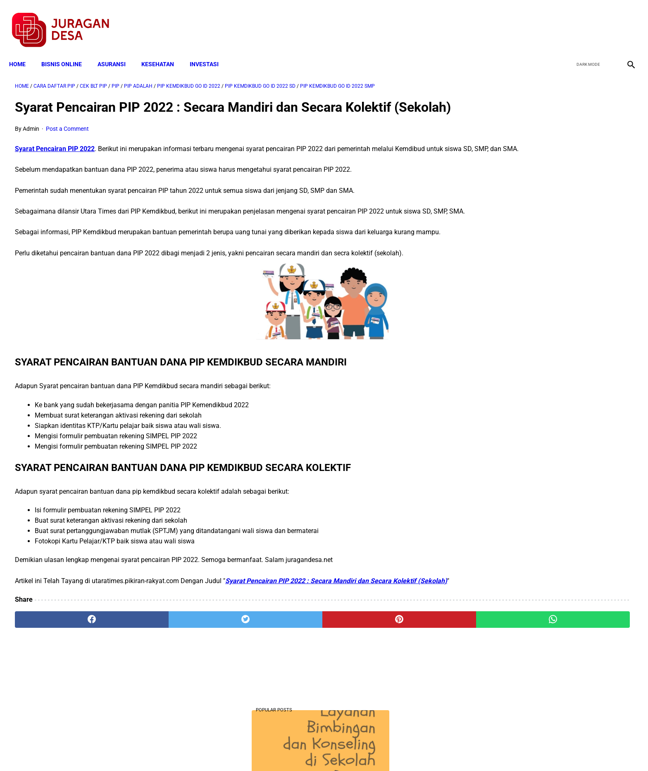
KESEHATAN (163, 50)
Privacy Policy (280, 750)
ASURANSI (117, 50)
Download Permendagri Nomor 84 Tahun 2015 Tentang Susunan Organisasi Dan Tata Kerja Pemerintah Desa (545, 589)
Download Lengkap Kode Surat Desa (539, 538)
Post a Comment (67, 141)
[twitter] (585, 21)
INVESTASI (209, 50)
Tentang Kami (432, 750)
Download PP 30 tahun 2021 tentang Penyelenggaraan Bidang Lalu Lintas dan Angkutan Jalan (546, 300)
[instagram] (624, 21)
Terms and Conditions (226, 750)
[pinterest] (276, 674)
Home (23, 50)
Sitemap (351, 750)
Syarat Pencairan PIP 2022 (55, 162)
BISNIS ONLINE (67, 50)
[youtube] (605, 21)
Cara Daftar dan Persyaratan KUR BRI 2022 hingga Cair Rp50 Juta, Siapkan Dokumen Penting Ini (540, 486)
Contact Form (388, 750)
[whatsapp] (380, 674)
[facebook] (566, 21)
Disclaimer (319, 750)
